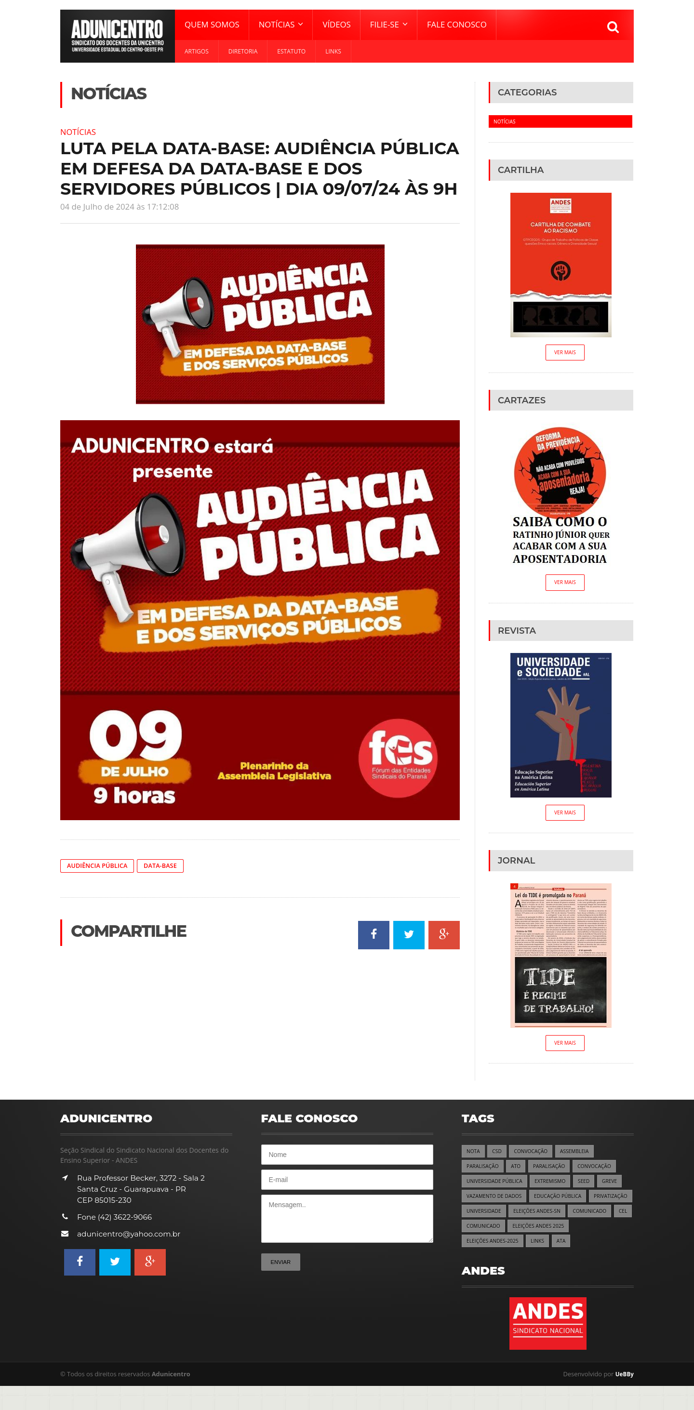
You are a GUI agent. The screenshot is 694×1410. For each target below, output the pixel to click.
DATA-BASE (167, 866)
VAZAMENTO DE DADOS (497, 1202)
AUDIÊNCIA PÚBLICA (100, 866)
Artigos (197, 51)
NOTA (474, 1155)
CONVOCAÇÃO (534, 1155)
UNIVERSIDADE (534, 1218)
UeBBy (624, 1398)
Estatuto (291, 51)
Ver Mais (565, 353)
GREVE (619, 1186)
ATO (519, 1171)
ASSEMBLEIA (581, 1155)
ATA (471, 1264)
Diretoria (243, 51)
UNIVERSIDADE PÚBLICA (497, 1186)
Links (333, 51)
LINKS (611, 1249)
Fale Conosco (457, 24)
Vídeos (336, 24)
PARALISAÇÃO (484, 1171)
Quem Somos (212, 24)
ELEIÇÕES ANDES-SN (591, 1218)
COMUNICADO (485, 1233)
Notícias (79, 131)
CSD (499, 1155)
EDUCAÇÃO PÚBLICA (565, 1202)
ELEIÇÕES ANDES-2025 (563, 1249)
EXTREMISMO (557, 1186)
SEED (592, 1186)
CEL (520, 1233)
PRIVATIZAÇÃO (485, 1218)
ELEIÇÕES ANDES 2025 (495, 1249)
